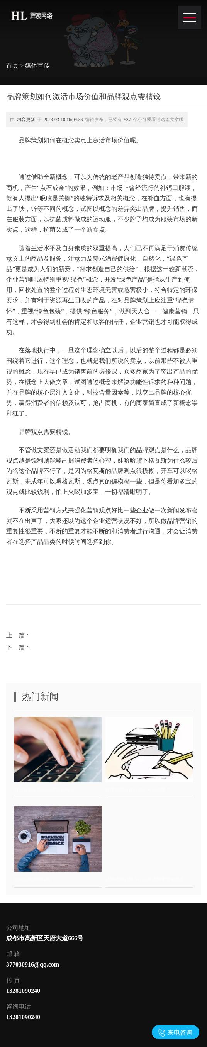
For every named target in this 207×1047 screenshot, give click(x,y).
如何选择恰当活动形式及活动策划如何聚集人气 (98, 647)
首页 (12, 65)
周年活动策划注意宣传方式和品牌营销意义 (92, 635)
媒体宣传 (37, 65)
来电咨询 (180, 1032)
